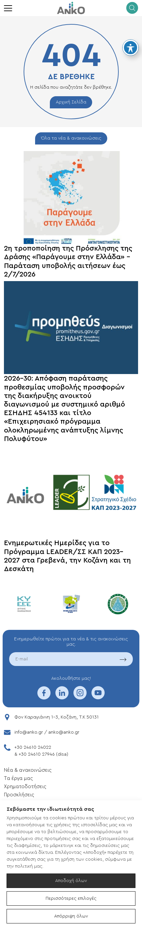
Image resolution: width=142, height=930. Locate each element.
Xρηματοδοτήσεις (25, 786)
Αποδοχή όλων (71, 880)
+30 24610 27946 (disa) (43, 754)
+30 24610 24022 (32, 747)
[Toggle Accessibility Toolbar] (130, 47)
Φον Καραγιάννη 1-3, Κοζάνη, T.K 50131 (56, 717)
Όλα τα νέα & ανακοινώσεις (71, 138)
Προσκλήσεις (19, 794)
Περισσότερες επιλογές (71, 898)
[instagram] (80, 697)
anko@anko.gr (63, 732)
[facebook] (44, 697)
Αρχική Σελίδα (71, 102)
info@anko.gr (28, 732)
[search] (132, 8)
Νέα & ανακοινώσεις (27, 770)
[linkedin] (62, 697)
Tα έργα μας (18, 778)
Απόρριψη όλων (71, 916)
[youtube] (98, 697)
